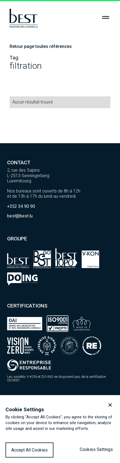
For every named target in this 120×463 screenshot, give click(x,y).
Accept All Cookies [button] (29, 450)
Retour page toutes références (41, 46)
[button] (110, 404)
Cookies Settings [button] (96, 449)
